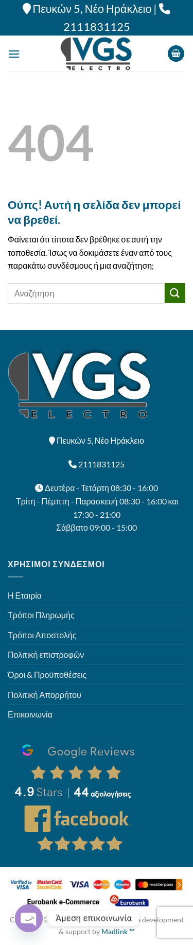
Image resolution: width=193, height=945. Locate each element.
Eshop (131, 919)
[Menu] (14, 53)
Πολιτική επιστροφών (46, 654)
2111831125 (96, 26)
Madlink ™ (117, 931)
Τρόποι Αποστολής (42, 635)
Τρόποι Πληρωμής (41, 615)
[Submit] (175, 293)
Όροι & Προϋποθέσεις (47, 674)
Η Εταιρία (25, 595)
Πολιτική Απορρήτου (44, 694)
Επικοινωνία (30, 714)
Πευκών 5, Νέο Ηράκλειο (92, 8)
